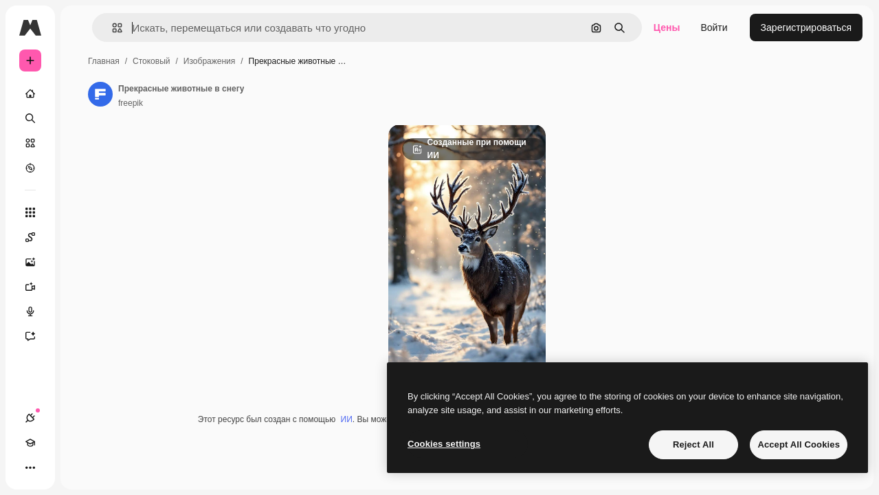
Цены (667, 27)
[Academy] (30, 443)
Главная (104, 61)
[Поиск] (30, 118)
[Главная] (30, 93)
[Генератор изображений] (37, 262)
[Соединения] (30, 418)
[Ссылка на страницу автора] (100, 94)
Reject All (693, 444)
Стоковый (151, 61)
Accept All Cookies (798, 444)
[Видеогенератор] (37, 287)
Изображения (209, 61)
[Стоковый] (30, 143)
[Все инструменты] (30, 212)
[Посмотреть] (30, 168)
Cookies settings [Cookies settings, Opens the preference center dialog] (444, 444)
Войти (713, 27)
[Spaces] (37, 237)
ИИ (347, 419)
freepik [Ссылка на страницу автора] (130, 103)
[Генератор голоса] (37, 311)
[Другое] (30, 467)
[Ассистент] (37, 336)
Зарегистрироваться (806, 27)
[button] (112, 28)
